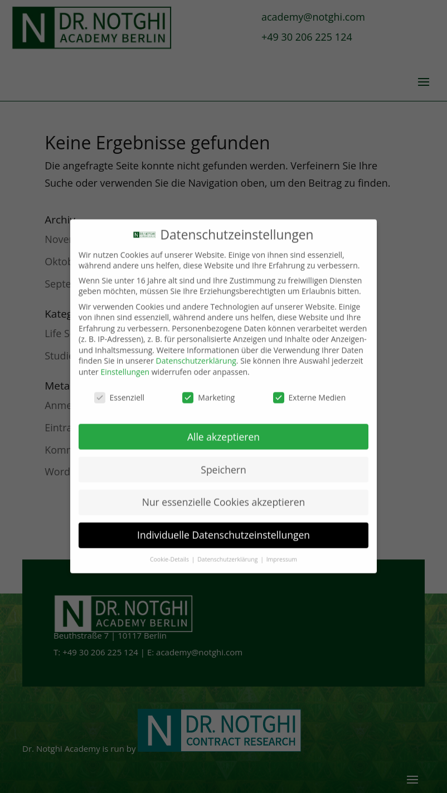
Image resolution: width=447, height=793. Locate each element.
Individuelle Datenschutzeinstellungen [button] (223, 526)
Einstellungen (124, 363)
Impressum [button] (281, 551)
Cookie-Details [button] (170, 551)
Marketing (208, 388)
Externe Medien (309, 388)
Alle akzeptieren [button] (223, 428)
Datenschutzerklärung (196, 352)
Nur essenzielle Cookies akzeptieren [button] (223, 493)
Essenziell (119, 388)
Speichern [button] (223, 461)
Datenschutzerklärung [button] (228, 551)
